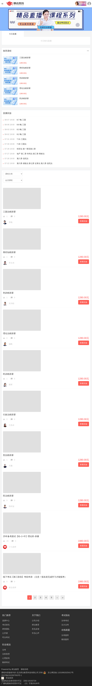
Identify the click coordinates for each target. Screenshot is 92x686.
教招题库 (65, 639)
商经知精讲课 (24, 68)
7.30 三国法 (14, 144)
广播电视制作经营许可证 (11, 683)
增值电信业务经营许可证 (11, 681)
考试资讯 (6, 625)
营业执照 (9, 678)
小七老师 (12, 547)
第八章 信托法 (15, 158)
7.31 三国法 (14, 139)
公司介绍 (35, 621)
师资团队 (6, 629)
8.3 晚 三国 (14, 129)
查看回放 (83, 221)
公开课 (5, 633)
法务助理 (6, 654)
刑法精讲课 (8, 455)
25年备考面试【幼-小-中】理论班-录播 (21, 536)
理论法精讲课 (24, 88)
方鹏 (10, 466)
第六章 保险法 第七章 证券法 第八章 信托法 (27, 163)
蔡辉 (10, 385)
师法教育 (35, 625)
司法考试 (6, 637)
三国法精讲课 (24, 58)
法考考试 (65, 621)
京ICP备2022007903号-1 (11, 675)
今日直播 (12, 34)
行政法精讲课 (9, 414)
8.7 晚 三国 (14, 120)
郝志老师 (12, 587)
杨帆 (10, 344)
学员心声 (35, 633)
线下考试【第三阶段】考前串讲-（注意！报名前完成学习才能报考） (35, 577)
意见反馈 (35, 629)
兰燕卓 (11, 425)
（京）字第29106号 (31, 683)
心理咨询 (6, 658)
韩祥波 (11, 506)
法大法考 (65, 625)
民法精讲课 (8, 496)
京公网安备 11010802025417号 (61, 672)
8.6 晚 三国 (14, 125)
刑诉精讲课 (24, 78)
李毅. (11, 222)
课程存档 (24, 669)
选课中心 (6, 621)
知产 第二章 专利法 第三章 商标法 (23, 154)
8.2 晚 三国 (14, 134)
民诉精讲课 (24, 98)
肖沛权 (11, 303)
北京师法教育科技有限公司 (28, 672)
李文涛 (11, 263)
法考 (4, 650)
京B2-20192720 (29, 681)
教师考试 (6, 662)
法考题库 (65, 635)
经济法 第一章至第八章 (19, 149)
